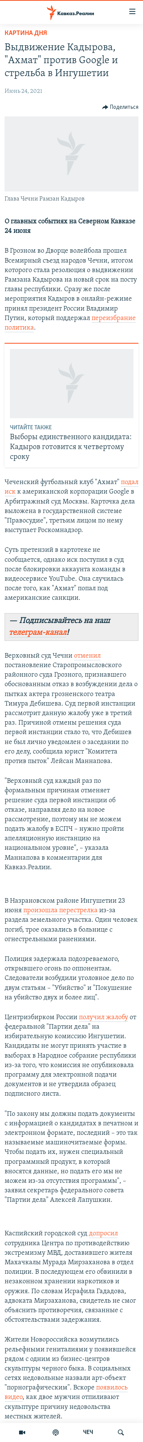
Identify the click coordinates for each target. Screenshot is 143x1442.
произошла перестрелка (60, 910)
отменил (87, 656)
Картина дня (26, 33)
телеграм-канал (37, 633)
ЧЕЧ (88, 1432)
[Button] (120, 107)
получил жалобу (103, 1017)
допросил (103, 1233)
